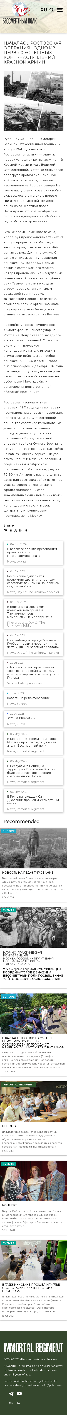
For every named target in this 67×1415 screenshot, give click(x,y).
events (8, 910)
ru (43, 10)
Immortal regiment (18, 1084)
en (11, 1402)
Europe (9, 831)
